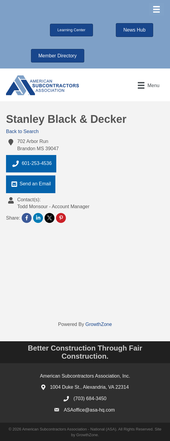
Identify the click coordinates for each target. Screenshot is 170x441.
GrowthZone (98, 324)
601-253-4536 (31, 164)
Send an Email (31, 184)
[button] (71, 30)
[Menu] (156, 9)
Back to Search (22, 131)
